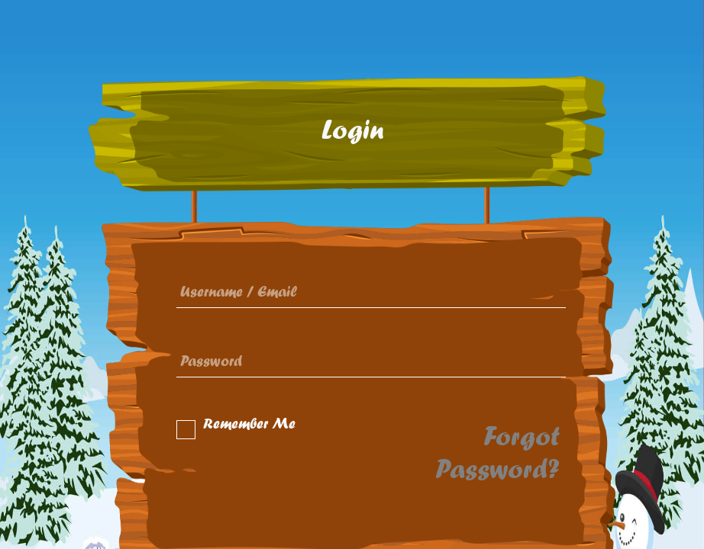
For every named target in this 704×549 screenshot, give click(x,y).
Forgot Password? (497, 452)
